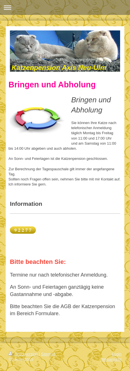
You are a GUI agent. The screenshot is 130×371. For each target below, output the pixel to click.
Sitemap (48, 354)
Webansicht (111, 359)
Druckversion (23, 354)
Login (117, 354)
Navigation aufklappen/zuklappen (65, 7)
